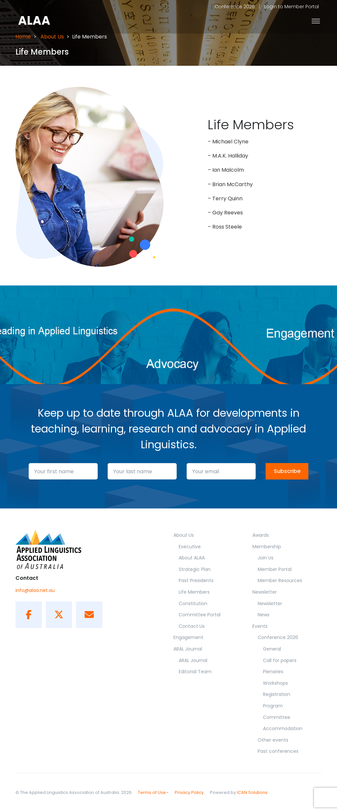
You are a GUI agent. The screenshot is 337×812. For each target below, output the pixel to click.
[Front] (40, 21)
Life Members (194, 592)
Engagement (188, 637)
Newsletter (264, 592)
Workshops (275, 683)
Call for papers (280, 660)
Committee (276, 717)
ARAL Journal (187, 649)
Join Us (265, 557)
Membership (266, 546)
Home (23, 36)
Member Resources (280, 580)
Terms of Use (152, 792)
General (272, 649)
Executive (190, 546)
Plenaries (273, 671)
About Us (52, 36)
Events (260, 626)
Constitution (193, 603)
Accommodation (282, 728)
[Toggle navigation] (316, 21)
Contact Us (192, 626)
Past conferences (278, 751)
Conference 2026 (235, 6)
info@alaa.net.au (35, 590)
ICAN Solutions (252, 792)
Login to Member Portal (291, 6)
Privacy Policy (189, 792)
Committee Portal (199, 614)
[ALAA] (58, 549)
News (264, 614)
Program (273, 705)
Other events (273, 740)
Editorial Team (195, 671)
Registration (276, 694)
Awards (260, 535)
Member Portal (275, 569)
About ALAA (192, 557)
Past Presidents (196, 580)
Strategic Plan (195, 569)
